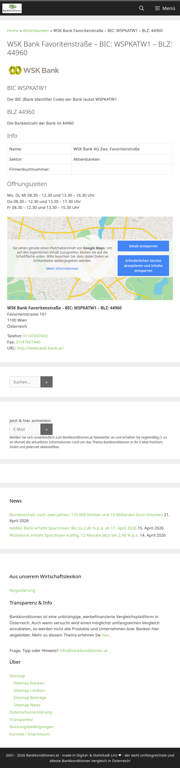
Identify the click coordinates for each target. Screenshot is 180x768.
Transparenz (21, 719)
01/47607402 (35, 336)
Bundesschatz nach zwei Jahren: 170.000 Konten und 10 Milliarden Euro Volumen (86, 514)
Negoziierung (22, 590)
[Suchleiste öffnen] (142, 8)
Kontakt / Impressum (30, 734)
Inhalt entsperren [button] (143, 246)
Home (13, 30)
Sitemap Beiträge (30, 697)
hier (105, 635)
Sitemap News (27, 705)
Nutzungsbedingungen (32, 726)
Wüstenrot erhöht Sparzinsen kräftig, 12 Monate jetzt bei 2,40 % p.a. (74, 535)
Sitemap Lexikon (29, 690)
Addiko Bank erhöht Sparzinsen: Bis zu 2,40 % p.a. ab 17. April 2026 (73, 528)
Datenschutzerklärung (31, 712)
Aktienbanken (36, 30)
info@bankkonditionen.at (84, 650)
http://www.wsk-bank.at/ (40, 348)
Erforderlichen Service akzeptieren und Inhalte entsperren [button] (143, 265)
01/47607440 (28, 342)
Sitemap (17, 675)
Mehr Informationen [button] (62, 268)
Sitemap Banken (29, 683)
